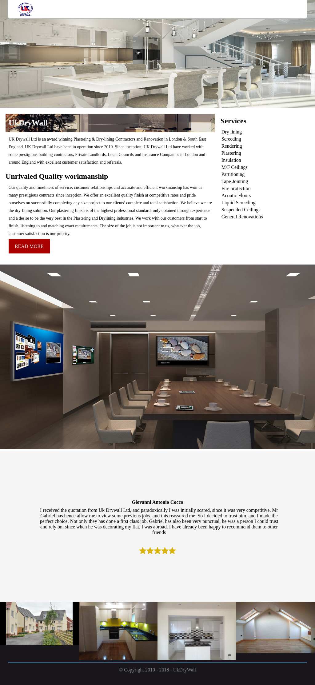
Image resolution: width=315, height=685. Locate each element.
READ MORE (29, 246)
